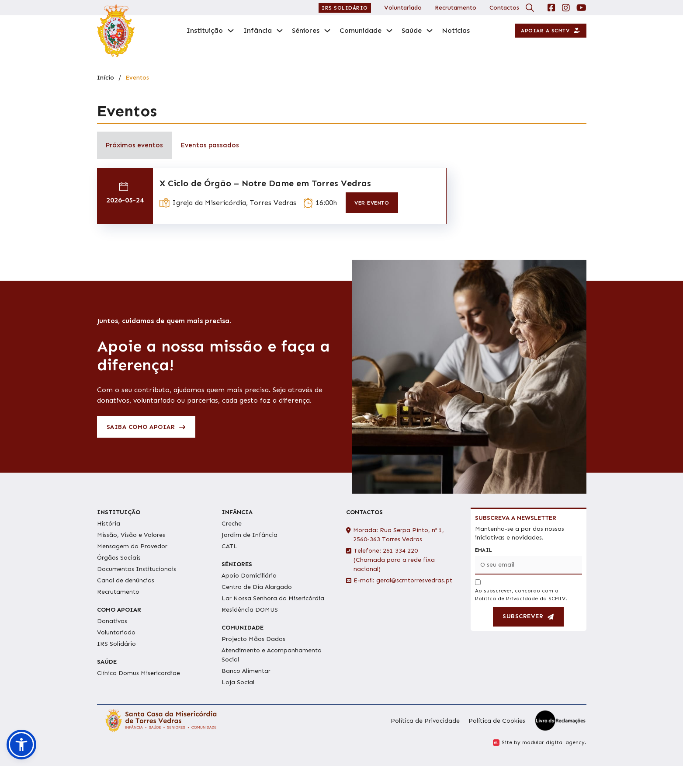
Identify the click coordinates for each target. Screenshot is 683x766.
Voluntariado (403, 7)
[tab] (134, 145)
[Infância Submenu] (279, 30)
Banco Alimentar (246, 671)
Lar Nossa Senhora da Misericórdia (273, 598)
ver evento (371, 203)
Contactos (504, 7)
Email (483, 550)
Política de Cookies (496, 720)
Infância (257, 30)
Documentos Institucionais (136, 569)
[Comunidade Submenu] (389, 30)
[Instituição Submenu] (230, 30)
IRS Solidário (345, 8)
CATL (229, 546)
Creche (232, 523)
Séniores (305, 30)
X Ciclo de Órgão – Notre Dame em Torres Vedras (265, 183)
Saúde (412, 30)
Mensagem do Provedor (132, 546)
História (108, 523)
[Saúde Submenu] (429, 30)
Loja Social (238, 682)
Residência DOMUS (250, 609)
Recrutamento (455, 7)
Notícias (456, 30)
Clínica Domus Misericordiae (138, 673)
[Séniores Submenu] (327, 30)
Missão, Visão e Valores (131, 535)
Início (105, 77)
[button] (21, 744)
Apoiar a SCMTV (550, 31)
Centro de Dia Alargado (257, 587)
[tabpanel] (341, 198)
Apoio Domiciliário (249, 575)
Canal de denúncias (125, 580)
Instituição (204, 30)
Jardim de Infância (249, 535)
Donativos (112, 621)
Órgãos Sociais (119, 557)
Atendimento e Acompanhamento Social (272, 655)
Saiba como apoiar (146, 427)
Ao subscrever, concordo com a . (521, 595)
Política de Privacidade (425, 720)
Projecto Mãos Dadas (253, 639)
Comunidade (360, 30)
